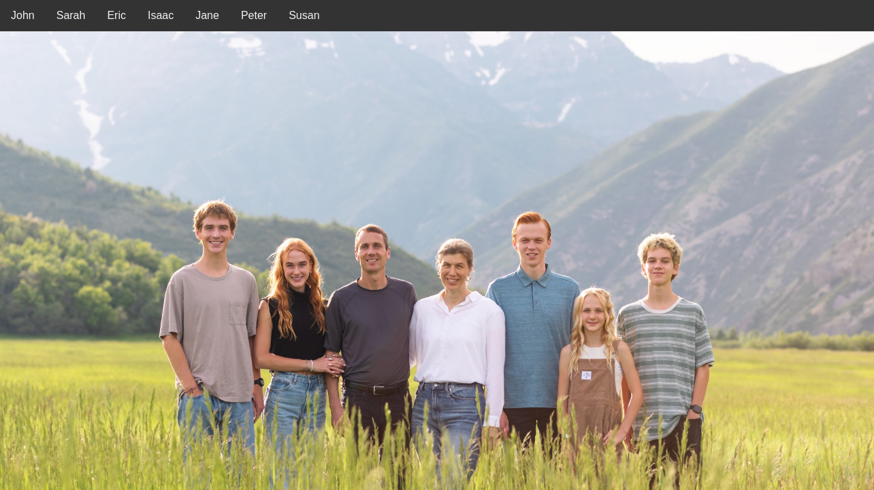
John (23, 15)
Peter (254, 15)
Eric (116, 15)
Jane (207, 15)
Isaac (161, 15)
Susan (304, 15)
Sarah (71, 15)
